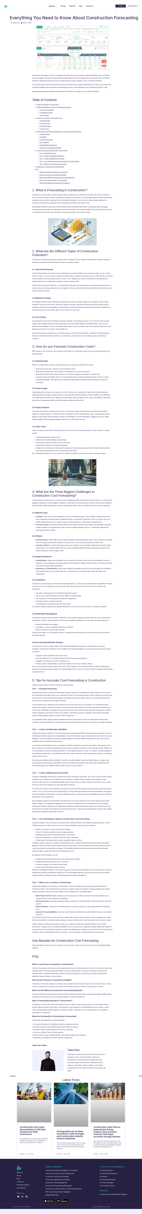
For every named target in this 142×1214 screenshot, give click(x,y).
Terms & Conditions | (97, 1206)
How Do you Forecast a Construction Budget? (53, 175)
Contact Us (20, 1182)
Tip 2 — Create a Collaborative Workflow (51, 156)
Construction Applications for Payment (58, 1179)
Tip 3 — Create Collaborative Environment (51, 158)
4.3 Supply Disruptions (46, 139)
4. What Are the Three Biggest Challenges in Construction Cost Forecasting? (58, 131)
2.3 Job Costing (44, 115)
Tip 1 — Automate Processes (47, 153)
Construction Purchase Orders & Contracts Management (64, 1189)
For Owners (103, 1176)
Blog (18, 1178)
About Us (20, 1172)
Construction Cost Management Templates (113, 1194)
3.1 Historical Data (44, 121)
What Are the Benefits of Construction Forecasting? (54, 183)
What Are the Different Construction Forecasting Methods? (56, 177)
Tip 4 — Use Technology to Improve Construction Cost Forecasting (59, 161)
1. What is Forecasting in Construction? (47, 104)
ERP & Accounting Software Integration (58, 1192)
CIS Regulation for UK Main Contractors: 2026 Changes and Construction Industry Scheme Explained (70, 1135)
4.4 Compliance (44, 142)
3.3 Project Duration (45, 126)
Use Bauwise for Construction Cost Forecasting (50, 166)
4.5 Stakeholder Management (48, 145)
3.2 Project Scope (44, 123)
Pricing (19, 1175)
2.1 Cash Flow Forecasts (46, 110)
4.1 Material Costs (44, 134)
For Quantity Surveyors (107, 1186)
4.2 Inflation (42, 137)
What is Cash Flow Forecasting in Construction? (53, 172)
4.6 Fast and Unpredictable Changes (50, 148)
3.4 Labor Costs (44, 129)
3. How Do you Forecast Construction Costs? (49, 118)
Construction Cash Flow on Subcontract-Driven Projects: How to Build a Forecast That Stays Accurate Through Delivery (107, 1132)
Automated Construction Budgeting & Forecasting (61, 1170)
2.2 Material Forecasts (46, 112)
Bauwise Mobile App (52, 1195)
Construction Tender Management (56, 1182)
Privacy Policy (107, 1206)
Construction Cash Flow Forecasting (57, 1176)
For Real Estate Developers (109, 1173)
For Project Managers (107, 1182)
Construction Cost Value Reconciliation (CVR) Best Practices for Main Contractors (33, 1131)
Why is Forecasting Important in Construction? (53, 180)
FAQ (37, 169)
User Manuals (21, 1188)
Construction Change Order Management (59, 1186)
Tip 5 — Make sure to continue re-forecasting (52, 164)
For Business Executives (108, 1179)
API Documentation (23, 1185)
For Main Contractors (106, 1170)
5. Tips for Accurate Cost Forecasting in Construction (51, 150)
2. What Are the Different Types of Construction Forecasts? (53, 107)
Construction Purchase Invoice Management (60, 1173)
